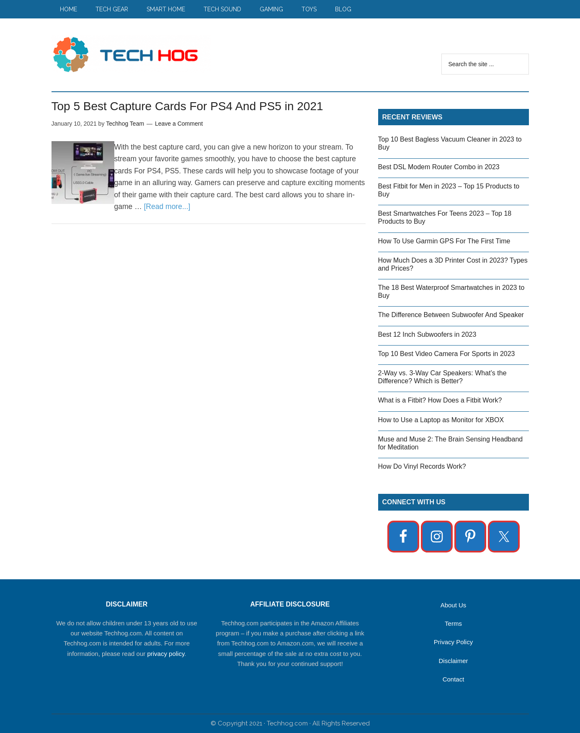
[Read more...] (167, 206)
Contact (453, 679)
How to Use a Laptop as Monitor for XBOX (441, 419)
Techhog (131, 54)
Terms (453, 623)
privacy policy (165, 653)
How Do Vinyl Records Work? (422, 466)
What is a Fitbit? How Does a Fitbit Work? (440, 400)
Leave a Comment (179, 123)
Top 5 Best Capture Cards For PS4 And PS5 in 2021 (187, 106)
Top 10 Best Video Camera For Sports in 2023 (446, 353)
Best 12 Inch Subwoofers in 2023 (427, 334)
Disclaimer (453, 660)
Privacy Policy (453, 641)
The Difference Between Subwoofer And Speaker (451, 314)
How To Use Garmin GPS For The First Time (444, 241)
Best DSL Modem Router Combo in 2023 (439, 166)
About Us (454, 605)
